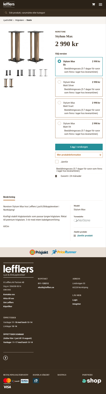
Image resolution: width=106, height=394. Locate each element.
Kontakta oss (9, 294)
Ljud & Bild (7, 20)
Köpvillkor (7, 306)
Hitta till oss (8, 298)
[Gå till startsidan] (8, 4)
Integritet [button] (76, 304)
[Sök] (53, 12)
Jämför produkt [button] (83, 235)
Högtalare (19, 20)
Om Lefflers (8, 302)
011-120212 (43, 283)
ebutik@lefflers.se (46, 287)
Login (74, 300)
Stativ (29, 20)
